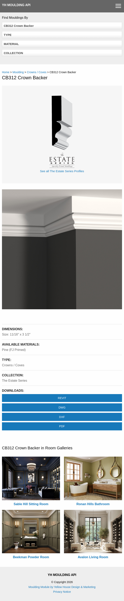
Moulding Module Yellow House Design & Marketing (61, 587)
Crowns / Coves (13, 365)
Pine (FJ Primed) (14, 349)
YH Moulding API (16, 5)
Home (5, 72)
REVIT (62, 398)
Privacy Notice (62, 591)
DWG (61, 407)
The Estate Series (14, 380)
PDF (62, 426)
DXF (62, 417)
